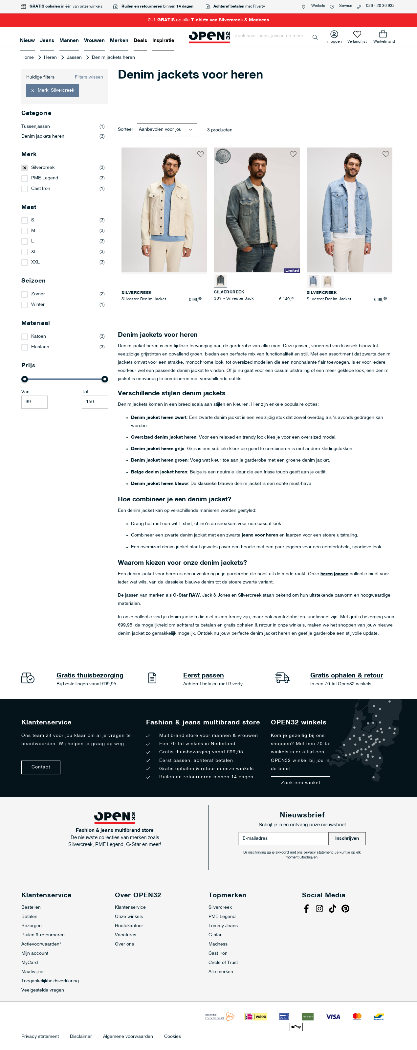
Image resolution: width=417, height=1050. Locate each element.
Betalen (29, 916)
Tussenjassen (63, 127)
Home (28, 57)
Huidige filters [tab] (40, 77)
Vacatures (125, 935)
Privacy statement (40, 1037)
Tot (85, 392)
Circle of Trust (223, 962)
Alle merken (220, 972)
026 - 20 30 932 (380, 6)
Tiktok (333, 909)
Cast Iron (40, 188)
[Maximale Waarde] (95, 402)
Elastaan (40, 347)
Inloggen (334, 40)
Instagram (320, 909)
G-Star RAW (186, 595)
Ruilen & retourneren (43, 935)
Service (345, 6)
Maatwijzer (32, 972)
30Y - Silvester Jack (234, 299)
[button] (200, 154)
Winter (38, 304)
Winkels (318, 6)
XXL (35, 262)
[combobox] (276, 36)
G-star (215, 935)
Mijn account (34, 953)
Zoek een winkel (300, 783)
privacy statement (318, 853)
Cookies (172, 1037)
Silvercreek (43, 167)
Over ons (124, 944)
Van (25, 392)
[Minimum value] (34, 402)
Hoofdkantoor (129, 926)
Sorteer (125, 129)
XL (34, 251)
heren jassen (334, 574)
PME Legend (44, 178)
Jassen (75, 57)
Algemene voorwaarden (128, 1037)
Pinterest (346, 909)
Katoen (38, 336)
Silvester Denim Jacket (143, 299)
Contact (41, 767)
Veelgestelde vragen (42, 990)
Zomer (38, 294)
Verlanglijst (357, 40)
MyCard (29, 962)
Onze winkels (129, 916)
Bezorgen (31, 926)
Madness (218, 944)
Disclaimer (81, 1037)
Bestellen (31, 907)
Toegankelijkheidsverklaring (50, 981)
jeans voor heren (260, 535)
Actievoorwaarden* (41, 944)
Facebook (307, 909)
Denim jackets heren (63, 136)
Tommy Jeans (223, 926)
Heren (51, 57)
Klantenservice (130, 907)
